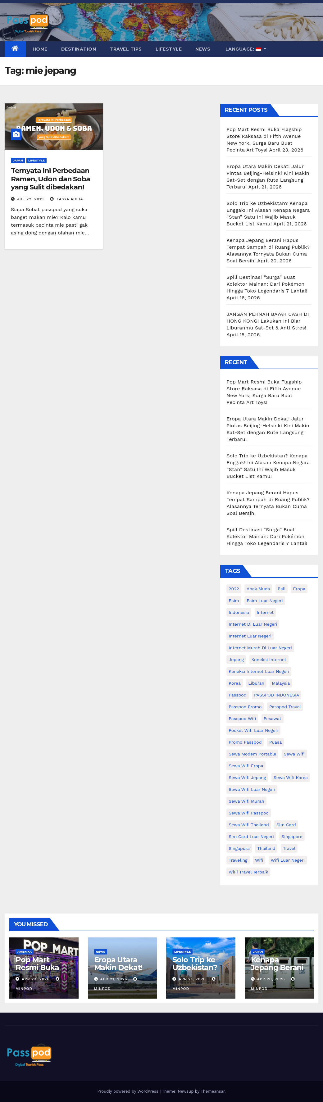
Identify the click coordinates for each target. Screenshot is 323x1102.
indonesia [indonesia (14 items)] (239, 612)
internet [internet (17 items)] (265, 612)
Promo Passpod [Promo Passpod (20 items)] (245, 742)
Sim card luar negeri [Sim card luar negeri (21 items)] (251, 836)
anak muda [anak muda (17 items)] (258, 588)
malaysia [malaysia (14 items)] (281, 683)
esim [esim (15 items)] (234, 600)
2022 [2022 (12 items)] (234, 588)
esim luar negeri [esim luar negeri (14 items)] (265, 600)
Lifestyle (169, 49)
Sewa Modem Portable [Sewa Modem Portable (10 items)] (252, 753)
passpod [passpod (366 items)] (237, 694)
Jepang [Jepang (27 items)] (236, 659)
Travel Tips (126, 49)
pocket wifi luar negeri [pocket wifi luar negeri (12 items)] (253, 730)
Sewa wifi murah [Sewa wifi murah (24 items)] (246, 801)
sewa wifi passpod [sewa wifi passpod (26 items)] (249, 812)
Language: (243, 49)
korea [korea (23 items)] (235, 683)
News (202, 49)
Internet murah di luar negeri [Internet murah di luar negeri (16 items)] (260, 647)
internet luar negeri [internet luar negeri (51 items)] (250, 635)
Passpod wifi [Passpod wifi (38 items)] (242, 718)
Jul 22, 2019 (30, 199)
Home (40, 49)
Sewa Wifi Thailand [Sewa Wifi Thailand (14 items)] (249, 824)
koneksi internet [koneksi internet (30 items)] (269, 659)
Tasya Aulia (66, 199)
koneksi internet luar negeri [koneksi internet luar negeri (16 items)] (259, 671)
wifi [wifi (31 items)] (259, 860)
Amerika (24, 951)
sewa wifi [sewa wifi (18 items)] (294, 753)
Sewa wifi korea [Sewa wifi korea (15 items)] (291, 777)
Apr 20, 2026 (271, 979)
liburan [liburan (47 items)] (256, 683)
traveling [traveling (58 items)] (238, 860)
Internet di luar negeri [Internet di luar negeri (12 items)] (253, 624)
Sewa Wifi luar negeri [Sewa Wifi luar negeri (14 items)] (252, 789)
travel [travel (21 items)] (289, 848)
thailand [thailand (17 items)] (266, 848)
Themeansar (213, 1091)
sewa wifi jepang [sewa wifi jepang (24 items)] (247, 777)
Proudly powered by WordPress (128, 1091)
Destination (78, 49)
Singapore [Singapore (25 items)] (291, 836)
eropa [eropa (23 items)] (299, 588)
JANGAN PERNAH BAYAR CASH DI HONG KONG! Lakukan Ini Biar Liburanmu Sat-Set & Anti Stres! (267, 321)
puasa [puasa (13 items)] (275, 742)
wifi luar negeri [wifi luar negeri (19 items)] (288, 860)
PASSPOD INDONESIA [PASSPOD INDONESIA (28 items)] (276, 694)
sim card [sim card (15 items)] (286, 824)
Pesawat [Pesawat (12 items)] (272, 718)
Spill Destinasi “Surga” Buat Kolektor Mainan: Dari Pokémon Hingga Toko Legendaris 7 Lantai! (266, 284)
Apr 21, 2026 (113, 979)
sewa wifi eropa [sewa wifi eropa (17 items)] (246, 765)
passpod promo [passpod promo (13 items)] (245, 706)
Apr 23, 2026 (36, 979)
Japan (18, 160)
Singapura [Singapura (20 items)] (239, 848)
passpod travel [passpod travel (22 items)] (285, 706)
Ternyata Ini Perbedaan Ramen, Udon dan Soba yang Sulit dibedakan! (50, 178)
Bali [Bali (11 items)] (281, 588)
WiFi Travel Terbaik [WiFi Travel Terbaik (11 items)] (248, 871)
